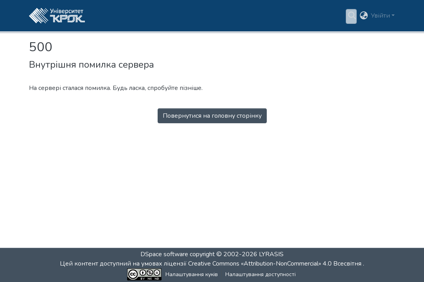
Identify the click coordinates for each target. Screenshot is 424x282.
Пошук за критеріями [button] (191, 15)
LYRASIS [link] (271, 254)
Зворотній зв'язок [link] (299, 274)
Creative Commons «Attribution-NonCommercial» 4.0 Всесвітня (275, 263)
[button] (57, 15)
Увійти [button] (381, 15)
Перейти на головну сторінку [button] (212, 125)
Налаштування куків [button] (164, 274)
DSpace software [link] (164, 254)
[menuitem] (193, 15)
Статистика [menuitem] (253, 15)
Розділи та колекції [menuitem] (121, 15)
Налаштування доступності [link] (233, 274)
